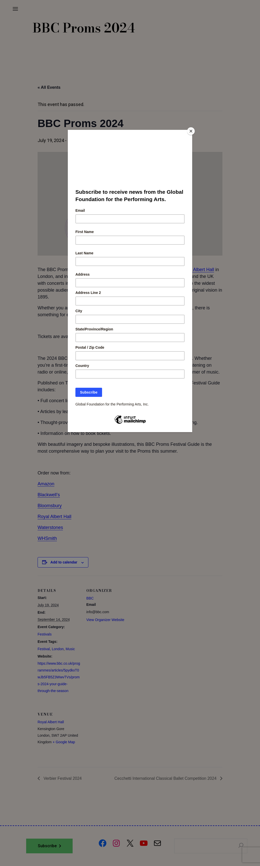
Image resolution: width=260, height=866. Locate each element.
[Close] (191, 131)
